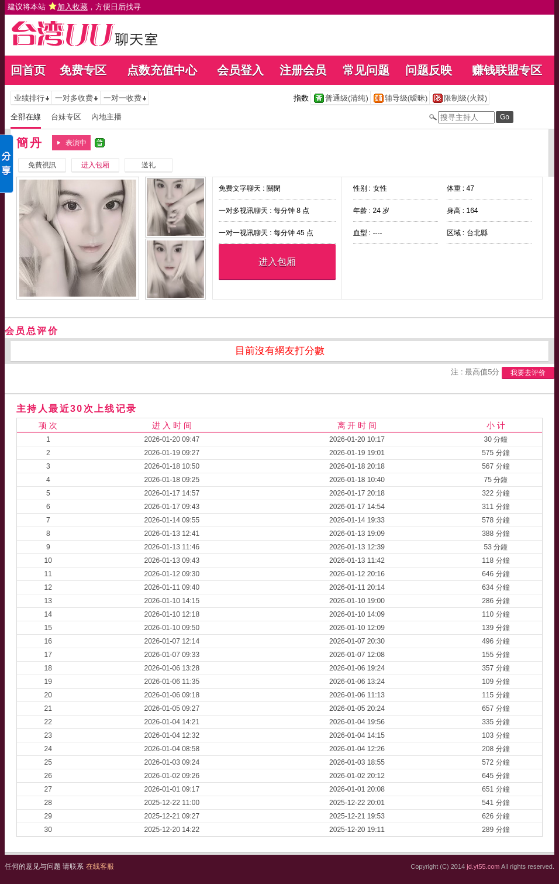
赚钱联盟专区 (507, 70)
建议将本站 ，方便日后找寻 (74, 6)
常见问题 (366, 70)
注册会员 (303, 70)
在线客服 (100, 866)
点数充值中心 (162, 70)
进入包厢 (277, 262)
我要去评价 (528, 373)
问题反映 (428, 70)
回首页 (28, 70)
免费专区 (83, 70)
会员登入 (240, 70)
